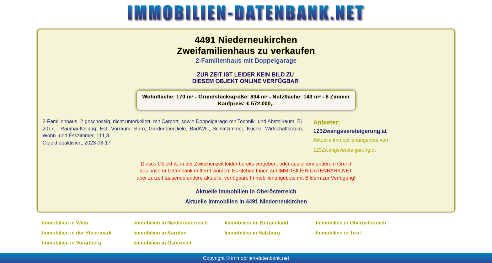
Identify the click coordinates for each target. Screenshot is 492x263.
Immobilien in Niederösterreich (170, 222)
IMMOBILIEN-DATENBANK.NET (315, 170)
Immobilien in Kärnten (160, 232)
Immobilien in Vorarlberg (71, 242)
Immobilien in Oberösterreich (351, 222)
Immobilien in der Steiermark (77, 232)
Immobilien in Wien (65, 222)
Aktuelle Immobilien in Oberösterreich (246, 191)
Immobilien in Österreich (163, 242)
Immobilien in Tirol (338, 232)
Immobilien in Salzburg (252, 232)
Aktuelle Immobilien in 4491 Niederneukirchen (246, 201)
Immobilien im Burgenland (256, 222)
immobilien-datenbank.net (260, 258)
